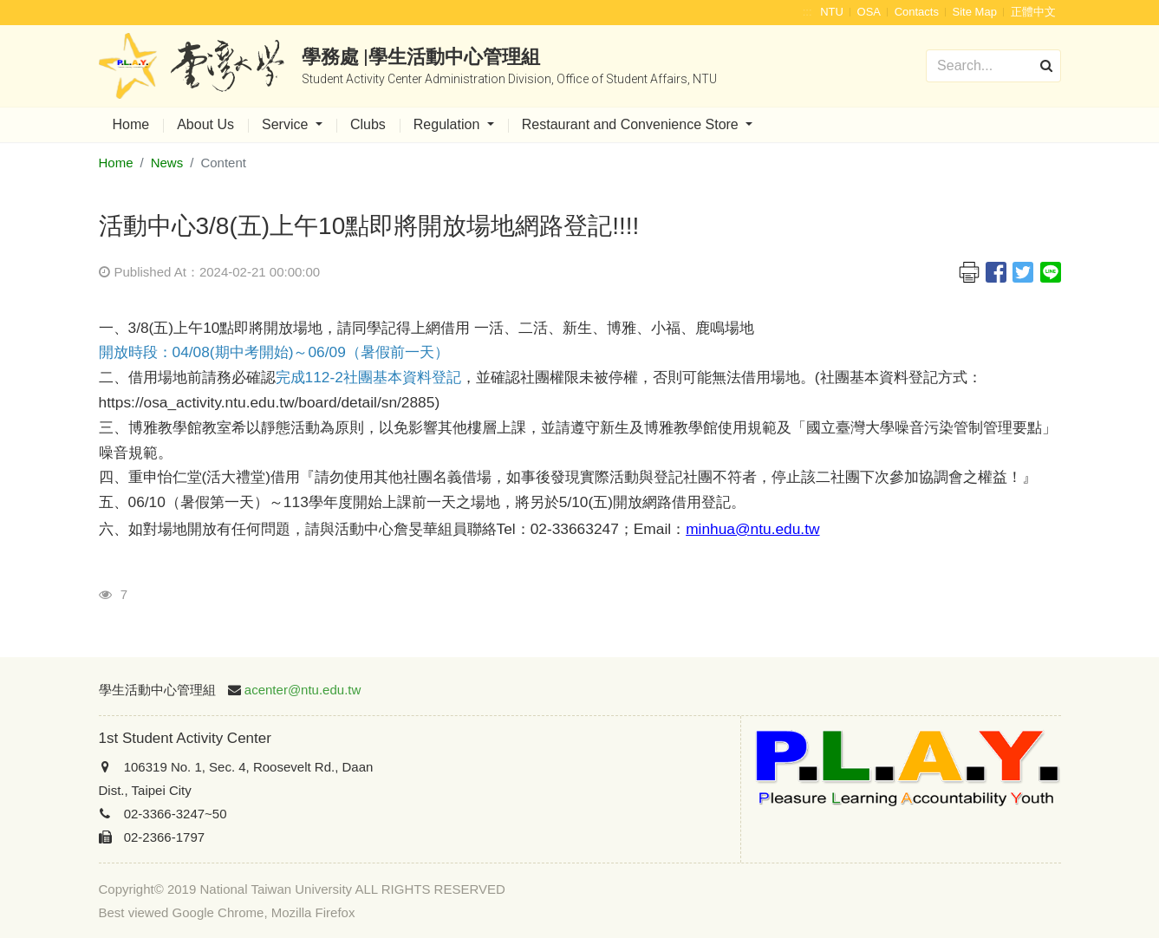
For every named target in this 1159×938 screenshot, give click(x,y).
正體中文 (1033, 11)
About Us (205, 124)
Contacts (917, 11)
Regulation (448, 124)
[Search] (993, 65)
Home (131, 124)
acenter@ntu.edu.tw (302, 689)
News (167, 162)
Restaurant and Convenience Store (632, 124)
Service (287, 124)
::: (807, 11)
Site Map (975, 11)
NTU (831, 11)
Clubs (368, 124)
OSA (869, 11)
